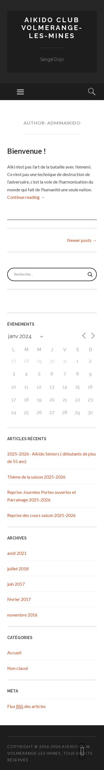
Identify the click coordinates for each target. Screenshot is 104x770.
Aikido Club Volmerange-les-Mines (52, 28)
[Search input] (49, 274)
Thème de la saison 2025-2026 (36, 476)
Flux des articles (26, 706)
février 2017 (19, 599)
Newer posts (82, 240)
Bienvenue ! (26, 151)
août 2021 (17, 553)
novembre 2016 (22, 614)
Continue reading (26, 197)
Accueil (14, 652)
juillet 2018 (18, 568)
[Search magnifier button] (90, 274)
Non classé (17, 668)
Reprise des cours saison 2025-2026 (41, 515)
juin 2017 (16, 583)
